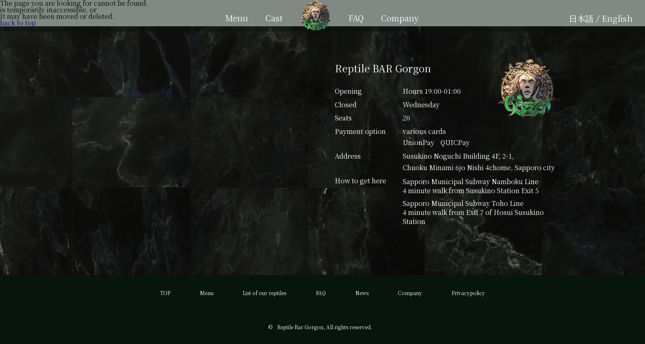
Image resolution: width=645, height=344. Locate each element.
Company (410, 292)
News (362, 292)
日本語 (581, 18)
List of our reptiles (264, 292)
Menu (206, 292)
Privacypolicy (468, 292)
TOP (165, 292)
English (617, 18)
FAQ (321, 292)
